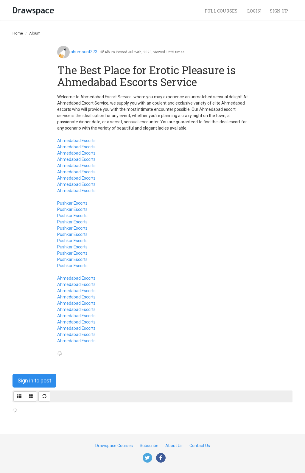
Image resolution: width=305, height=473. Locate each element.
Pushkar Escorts (72, 203)
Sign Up (279, 11)
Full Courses (221, 11)
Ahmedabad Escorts (76, 140)
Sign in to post (34, 380)
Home (18, 33)
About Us (174, 445)
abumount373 (84, 51)
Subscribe (149, 445)
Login (254, 11)
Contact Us (199, 445)
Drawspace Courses (114, 445)
